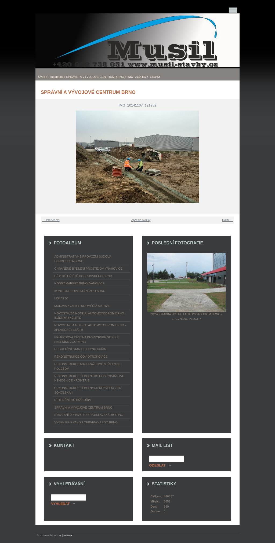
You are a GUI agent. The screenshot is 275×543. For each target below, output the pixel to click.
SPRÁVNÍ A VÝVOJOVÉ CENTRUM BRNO (95, 76)
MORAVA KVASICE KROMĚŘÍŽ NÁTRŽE (82, 305)
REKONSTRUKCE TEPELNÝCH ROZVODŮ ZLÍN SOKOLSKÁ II (87, 390)
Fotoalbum (56, 76)
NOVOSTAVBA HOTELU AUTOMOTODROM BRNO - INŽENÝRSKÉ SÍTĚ (90, 316)
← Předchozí (51, 220)
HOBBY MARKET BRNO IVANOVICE (79, 283)
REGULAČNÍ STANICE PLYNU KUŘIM (80, 349)
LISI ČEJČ (61, 298)
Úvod (41, 76)
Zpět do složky (140, 220)
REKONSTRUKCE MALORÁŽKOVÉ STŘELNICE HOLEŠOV (87, 366)
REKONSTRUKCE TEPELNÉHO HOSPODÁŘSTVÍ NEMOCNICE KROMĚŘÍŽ (88, 378)
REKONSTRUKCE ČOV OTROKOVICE (80, 356)
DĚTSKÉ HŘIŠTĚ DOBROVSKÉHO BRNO (83, 276)
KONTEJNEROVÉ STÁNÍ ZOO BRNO (79, 290)
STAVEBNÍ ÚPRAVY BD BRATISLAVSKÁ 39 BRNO (88, 414)
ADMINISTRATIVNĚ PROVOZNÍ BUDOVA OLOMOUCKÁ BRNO (82, 259)
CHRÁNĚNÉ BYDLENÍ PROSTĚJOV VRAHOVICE (88, 268)
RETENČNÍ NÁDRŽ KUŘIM (72, 400)
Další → (227, 220)
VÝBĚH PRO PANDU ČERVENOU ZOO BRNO (86, 422)
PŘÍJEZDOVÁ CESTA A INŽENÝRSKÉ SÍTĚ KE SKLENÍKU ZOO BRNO (86, 339)
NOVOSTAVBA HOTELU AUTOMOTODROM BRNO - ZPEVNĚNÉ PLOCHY (90, 327)
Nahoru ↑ (68, 535)
